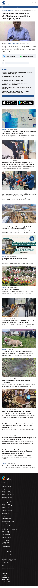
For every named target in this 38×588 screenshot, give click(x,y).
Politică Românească (6, 536)
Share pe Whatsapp (28, 57)
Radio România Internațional (7, 494)
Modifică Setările (6, 581)
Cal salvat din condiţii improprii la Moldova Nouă (19, 344)
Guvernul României (5, 564)
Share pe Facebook (10, 57)
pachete (7, 64)
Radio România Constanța (6, 510)
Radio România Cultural (6, 491)
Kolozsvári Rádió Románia (6, 521)
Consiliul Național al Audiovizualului (8, 570)
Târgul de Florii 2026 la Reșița (19, 282)
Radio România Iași (5, 513)
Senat (3, 567)
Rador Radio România (6, 550)
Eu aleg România (5, 540)
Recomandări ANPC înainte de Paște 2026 (19, 78)
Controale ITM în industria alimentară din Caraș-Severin (19, 251)
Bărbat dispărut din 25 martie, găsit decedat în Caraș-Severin (19, 374)
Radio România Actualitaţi (6, 488)
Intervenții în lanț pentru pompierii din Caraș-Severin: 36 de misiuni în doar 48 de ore (19, 440)
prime (11, 64)
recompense (16, 64)
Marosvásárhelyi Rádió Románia (8, 523)
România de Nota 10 (5, 542)
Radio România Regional (6, 539)
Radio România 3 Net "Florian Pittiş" (8, 496)
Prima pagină (4, 10)
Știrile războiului (5, 537)
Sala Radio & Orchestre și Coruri (7, 555)
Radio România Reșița (6, 515)
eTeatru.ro (3, 500)
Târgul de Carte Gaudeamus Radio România (10, 531)
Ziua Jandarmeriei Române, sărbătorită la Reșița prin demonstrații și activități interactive (19, 188)
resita (21, 64)
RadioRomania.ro (5, 486)
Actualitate (10, 10)
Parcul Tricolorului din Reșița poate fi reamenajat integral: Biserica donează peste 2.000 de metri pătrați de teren (19, 428)
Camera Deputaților (5, 568)
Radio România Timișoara (6, 518)
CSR (3, 64)
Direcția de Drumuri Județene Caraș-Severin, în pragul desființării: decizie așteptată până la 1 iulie (19, 93)
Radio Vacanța (4, 524)
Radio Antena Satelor (6, 489)
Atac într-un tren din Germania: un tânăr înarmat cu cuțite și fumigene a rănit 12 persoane (19, 74)
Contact (4, 577)
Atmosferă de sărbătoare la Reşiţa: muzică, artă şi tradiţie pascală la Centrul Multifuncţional (19, 314)
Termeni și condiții (6, 579)
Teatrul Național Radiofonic (7, 499)
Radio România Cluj (5, 509)
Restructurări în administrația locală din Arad (19, 467)
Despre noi (4, 575)
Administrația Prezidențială (7, 562)
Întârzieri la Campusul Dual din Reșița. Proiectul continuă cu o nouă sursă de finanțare (19, 220)
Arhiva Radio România (6, 534)
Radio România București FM (7, 507)
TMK (28, 64)
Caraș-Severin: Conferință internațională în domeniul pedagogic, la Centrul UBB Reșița (19, 85)
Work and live (4, 545)
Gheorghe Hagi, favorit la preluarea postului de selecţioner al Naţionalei (19, 89)
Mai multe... (5, 97)
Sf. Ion (24, 64)
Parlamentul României (6, 565)
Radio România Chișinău (6, 497)
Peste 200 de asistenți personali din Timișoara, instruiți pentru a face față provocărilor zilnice (19, 405)
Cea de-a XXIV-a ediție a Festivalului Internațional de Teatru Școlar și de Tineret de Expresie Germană (19, 81)
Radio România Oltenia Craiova (7, 512)
